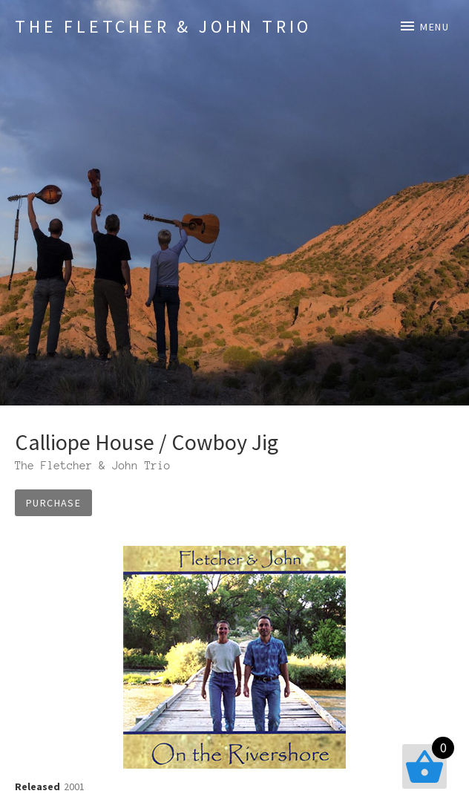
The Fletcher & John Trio (163, 26)
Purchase (53, 502)
